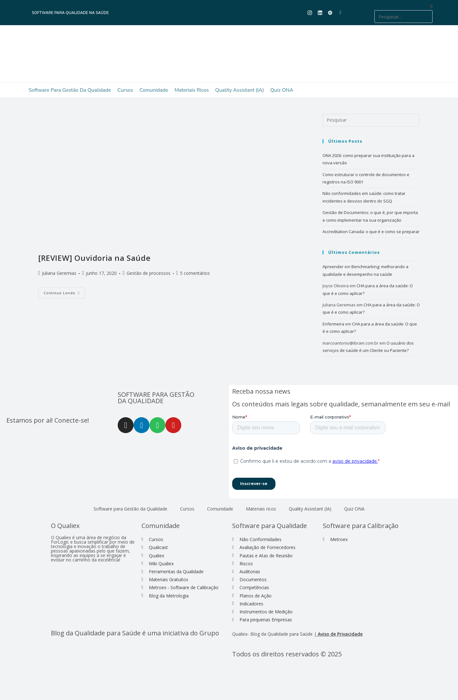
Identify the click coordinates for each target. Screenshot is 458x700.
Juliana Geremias (59, 273)
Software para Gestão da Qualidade (70, 90)
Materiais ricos (192, 90)
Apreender (333, 266)
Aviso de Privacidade (340, 634)
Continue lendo (64, 291)
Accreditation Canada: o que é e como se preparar (371, 231)
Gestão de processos (148, 273)
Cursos (125, 90)
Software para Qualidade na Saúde (70, 12)
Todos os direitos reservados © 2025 (287, 654)
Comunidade (153, 90)
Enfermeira (333, 324)
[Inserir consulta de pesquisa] (371, 120)
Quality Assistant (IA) (239, 90)
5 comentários (195, 273)
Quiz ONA (281, 90)
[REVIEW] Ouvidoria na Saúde (94, 258)
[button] (403, 6)
